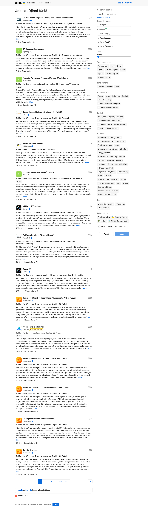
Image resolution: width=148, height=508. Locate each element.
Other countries (103, 208)
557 (66, 481)
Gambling (101, 160)
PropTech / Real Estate (106, 183)
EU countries (120, 204)
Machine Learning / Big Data (108, 179)
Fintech (122, 157)
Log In (120, 3)
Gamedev (110, 160)
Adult (119, 138)
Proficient (101, 128)
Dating (116, 145)
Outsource (116, 96)
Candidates (32, 3)
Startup (108, 100)
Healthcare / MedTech (119, 164)
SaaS (118, 183)
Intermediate (116, 121)
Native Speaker (112, 128)
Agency (100, 96)
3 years (100, 70)
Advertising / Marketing (106, 138)
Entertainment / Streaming (107, 157)
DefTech (108, 176)
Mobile (123, 179)
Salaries (48, 3)
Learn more (47, 504)
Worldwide (102, 204)
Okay (56, 504)
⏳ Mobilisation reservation (118, 221)
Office (117, 87)
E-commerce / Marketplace (107, 149)
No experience (103, 66)
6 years (123, 70)
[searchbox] (114, 34)
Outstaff (125, 96)
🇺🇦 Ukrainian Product (119, 217)
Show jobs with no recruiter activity (113, 226)
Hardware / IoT (103, 164)
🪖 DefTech (102, 221)
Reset (106, 234)
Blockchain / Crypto (105, 145)
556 (60, 481)
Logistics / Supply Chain (106, 172)
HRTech (101, 168)
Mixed (108, 96)
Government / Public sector (108, 107)
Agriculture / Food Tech (106, 141)
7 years (100, 73)
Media (100, 176)
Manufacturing (123, 172)
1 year (113, 66)
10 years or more (104, 77)
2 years (119, 66)
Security (125, 183)
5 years (115, 70)
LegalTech (109, 168)
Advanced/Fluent (120, 124)
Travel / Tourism (104, 195)
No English (102, 117)
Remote (101, 87)
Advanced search (103, 17)
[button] (18, 39)
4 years (108, 70)
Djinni (20, 3)
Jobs (41, 3)
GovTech (119, 160)
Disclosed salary (104, 217)
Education (123, 149)
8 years (108, 73)
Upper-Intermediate (105, 124)
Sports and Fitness (105, 187)
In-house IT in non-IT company (109, 104)
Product (101, 100)
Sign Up (128, 3)
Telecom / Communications (108, 191)
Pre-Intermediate (104, 121)
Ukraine (110, 204)
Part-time (109, 87)
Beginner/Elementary (115, 117)
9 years (115, 73)
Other (114, 195)
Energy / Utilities (104, 153)
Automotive (121, 141)
